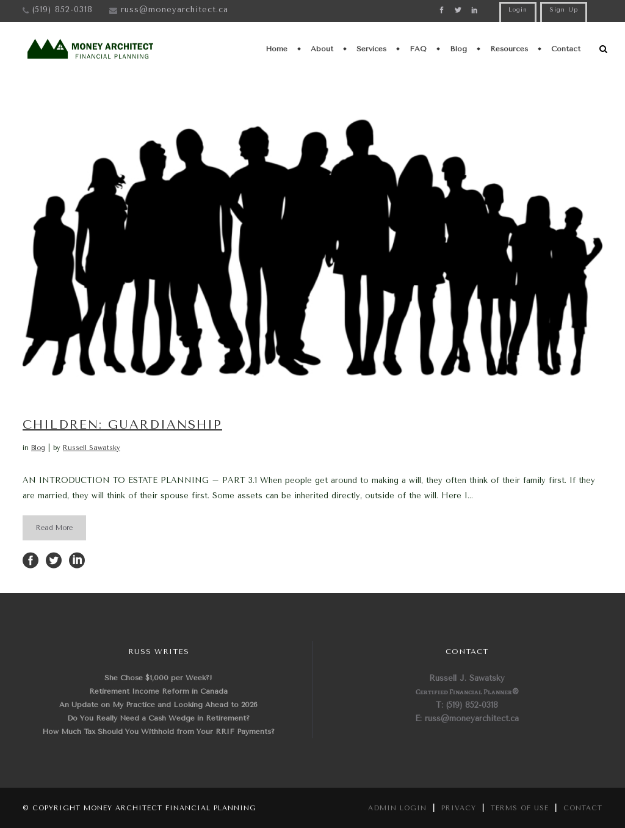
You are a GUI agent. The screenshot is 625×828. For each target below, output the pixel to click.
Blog (38, 448)
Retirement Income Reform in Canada (158, 691)
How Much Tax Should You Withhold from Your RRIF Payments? (158, 731)
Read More (54, 528)
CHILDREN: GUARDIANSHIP (122, 425)
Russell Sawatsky (91, 448)
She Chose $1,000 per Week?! (158, 678)
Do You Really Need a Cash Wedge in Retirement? (158, 718)
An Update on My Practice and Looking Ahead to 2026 (158, 704)
